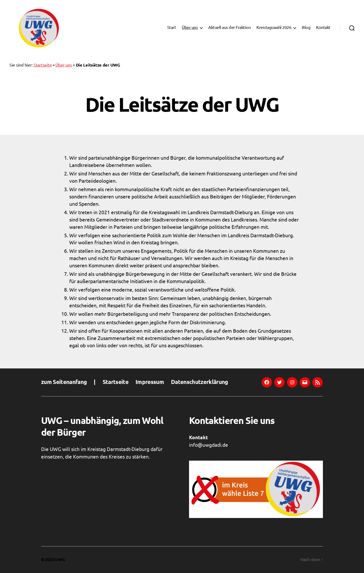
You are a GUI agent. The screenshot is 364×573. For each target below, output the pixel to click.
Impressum (150, 382)
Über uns (190, 27)
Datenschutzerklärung (199, 382)
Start (171, 27)
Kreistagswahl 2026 (273, 27)
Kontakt (323, 27)
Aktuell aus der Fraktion (229, 27)
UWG (60, 559)
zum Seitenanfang (64, 382)
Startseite (43, 65)
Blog (306, 27)
